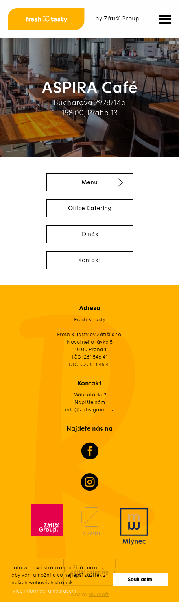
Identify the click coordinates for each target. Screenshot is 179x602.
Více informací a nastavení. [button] (45, 591)
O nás (89, 234)
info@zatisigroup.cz (89, 410)
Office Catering (89, 208)
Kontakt (89, 260)
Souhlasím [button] (140, 580)
